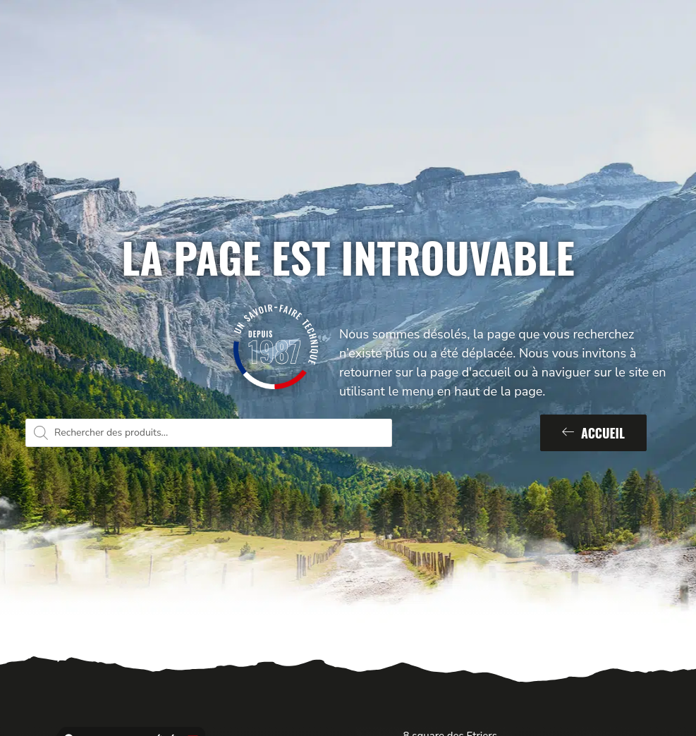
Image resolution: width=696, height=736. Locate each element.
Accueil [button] (593, 433)
